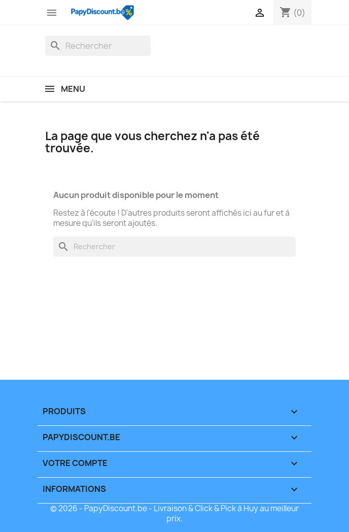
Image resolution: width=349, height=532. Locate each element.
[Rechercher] (98, 46)
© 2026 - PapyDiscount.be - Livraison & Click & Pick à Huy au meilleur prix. (174, 513)
